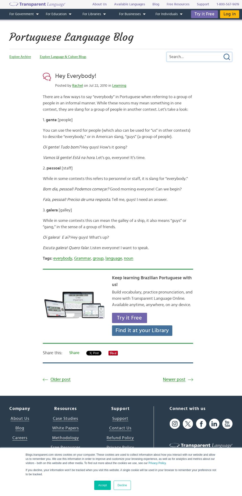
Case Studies (65, 419)
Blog (19, 428)
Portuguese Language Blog (71, 37)
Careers (19, 438)
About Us (20, 419)
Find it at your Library (142, 330)
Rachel (77, 85)
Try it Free (204, 14)
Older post (61, 379)
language (113, 258)
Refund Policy (120, 438)
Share (74, 353)
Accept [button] (102, 485)
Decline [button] (122, 485)
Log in (230, 14)
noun (128, 258)
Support (120, 419)
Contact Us (120, 428)
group (98, 258)
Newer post (174, 379)
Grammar (82, 258)
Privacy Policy (157, 463)
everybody (62, 258)
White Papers (65, 428)
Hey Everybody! (75, 76)
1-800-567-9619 (228, 4)
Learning (119, 85)
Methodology (65, 438)
